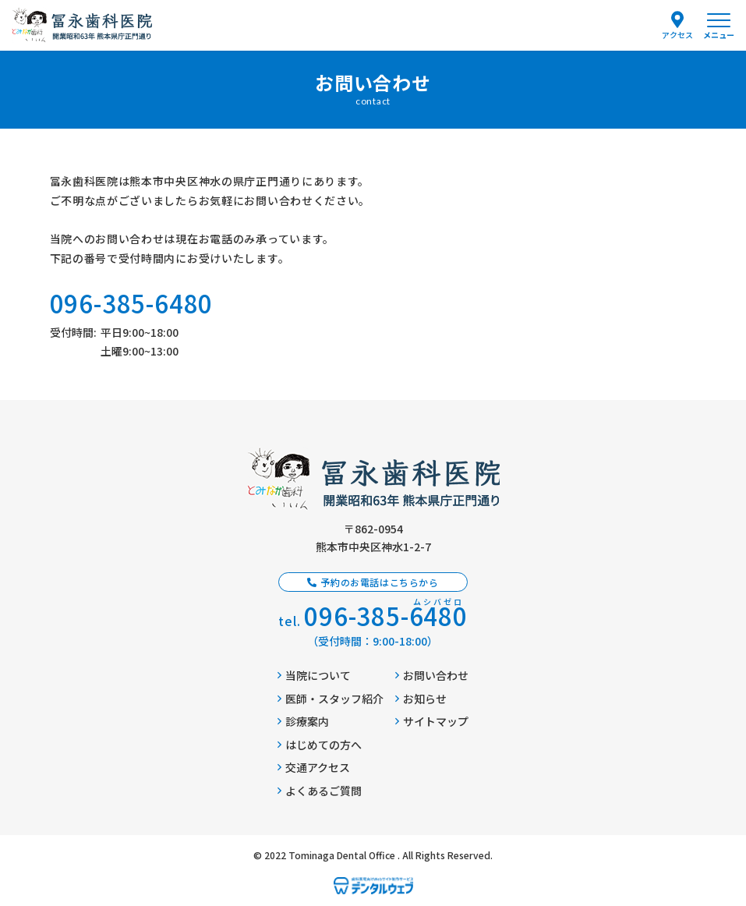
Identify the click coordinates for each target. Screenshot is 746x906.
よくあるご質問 (320, 790)
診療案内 (303, 721)
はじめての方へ (320, 744)
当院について (314, 675)
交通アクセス (314, 767)
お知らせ (421, 698)
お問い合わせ (431, 675)
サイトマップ (431, 721)
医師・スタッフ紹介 (331, 698)
